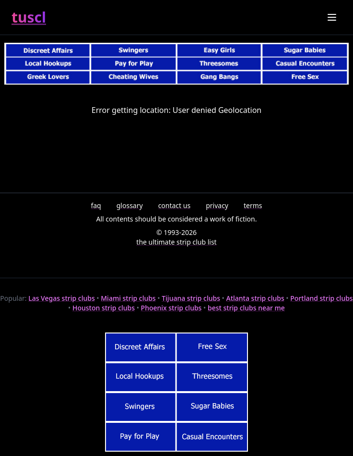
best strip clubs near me (246, 307)
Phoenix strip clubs (171, 307)
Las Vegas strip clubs (61, 298)
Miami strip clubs (128, 298)
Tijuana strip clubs (191, 298)
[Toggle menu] (331, 17)
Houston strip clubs (103, 307)
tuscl (29, 17)
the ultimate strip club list (176, 241)
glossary (130, 205)
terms (253, 205)
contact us (174, 205)
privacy (217, 205)
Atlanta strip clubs (255, 298)
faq (96, 205)
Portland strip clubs (321, 298)
